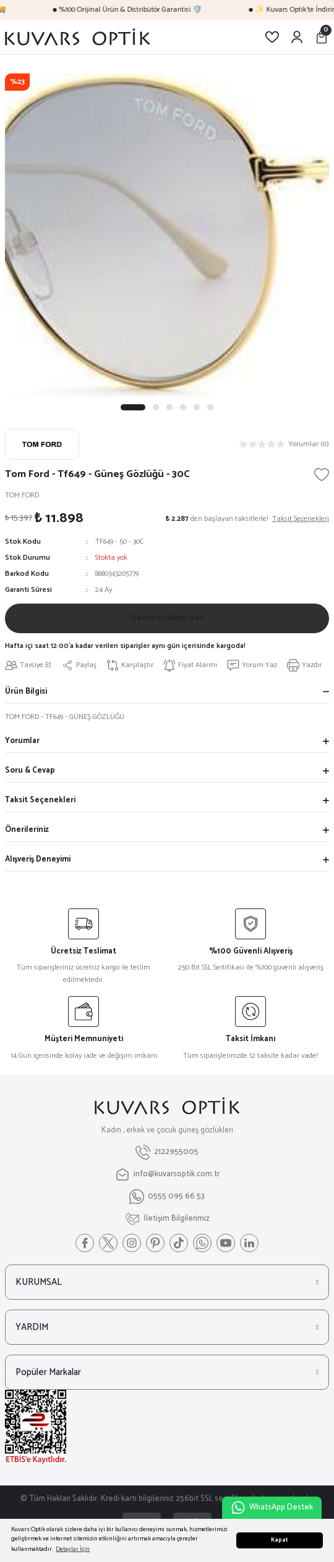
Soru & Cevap (30, 770)
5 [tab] (197, 407)
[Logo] (77, 37)
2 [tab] (156, 407)
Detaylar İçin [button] (73, 1549)
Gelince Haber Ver (167, 617)
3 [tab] (169, 407)
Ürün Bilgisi (26, 691)
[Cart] (321, 37)
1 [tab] (133, 407)
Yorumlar (22, 740)
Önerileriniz (27, 829)
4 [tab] (183, 407)
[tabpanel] (167, 235)
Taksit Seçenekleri (40, 800)
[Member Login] (296, 37)
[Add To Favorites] (321, 474)
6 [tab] (210, 407)
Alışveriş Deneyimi (38, 859)
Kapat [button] (279, 1540)
